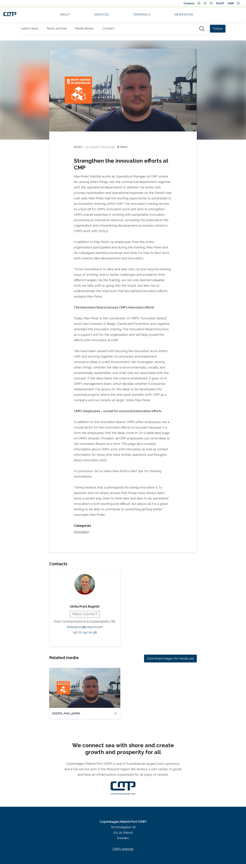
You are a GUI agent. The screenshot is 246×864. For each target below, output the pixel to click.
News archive (57, 28)
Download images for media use (170, 658)
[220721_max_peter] (84, 688)
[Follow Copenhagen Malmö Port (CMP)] (218, 29)
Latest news (29, 28)
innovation (81, 532)
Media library (84, 28)
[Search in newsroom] (201, 28)
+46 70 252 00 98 (85, 632)
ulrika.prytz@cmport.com (85, 627)
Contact (108, 28)
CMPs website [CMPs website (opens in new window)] (123, 849)
